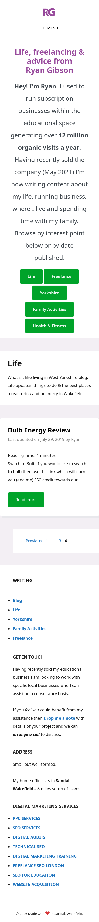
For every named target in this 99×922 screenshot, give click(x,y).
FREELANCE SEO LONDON (38, 865)
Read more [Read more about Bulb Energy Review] (26, 499)
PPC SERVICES (26, 818)
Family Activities (29, 629)
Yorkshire (22, 619)
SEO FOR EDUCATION (34, 875)
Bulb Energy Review (39, 430)
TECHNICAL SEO (29, 847)
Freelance (23, 638)
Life (16, 610)
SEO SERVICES (27, 828)
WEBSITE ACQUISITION (36, 884)
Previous (31, 541)
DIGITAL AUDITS (29, 837)
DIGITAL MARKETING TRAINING (45, 856)
